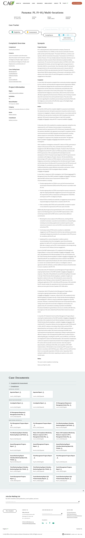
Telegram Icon (78, 501)
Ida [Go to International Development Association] (75, 534)
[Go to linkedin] (43, 523)
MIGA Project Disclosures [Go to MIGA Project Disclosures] (72, 514)
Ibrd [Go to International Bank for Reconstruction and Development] (73, 534)
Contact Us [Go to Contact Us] (79, 528)
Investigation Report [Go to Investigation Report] (19, 405)
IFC (9, 98)
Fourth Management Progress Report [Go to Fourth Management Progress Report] (65, 469)
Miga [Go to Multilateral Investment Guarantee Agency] (79, 534)
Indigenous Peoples (13, 75)
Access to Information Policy (15, 81)
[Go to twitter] (46, 523)
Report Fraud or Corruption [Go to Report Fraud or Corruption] (72, 517)
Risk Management (13, 71)
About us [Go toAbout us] (18, 3)
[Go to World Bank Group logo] (66, 534)
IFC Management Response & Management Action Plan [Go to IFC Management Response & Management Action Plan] (65, 405)
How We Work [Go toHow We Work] (26, 3)
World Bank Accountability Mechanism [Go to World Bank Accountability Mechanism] (74, 515)
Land (10, 77)
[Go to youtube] (53, 523)
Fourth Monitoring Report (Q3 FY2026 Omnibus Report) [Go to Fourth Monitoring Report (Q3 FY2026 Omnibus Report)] (42, 478)
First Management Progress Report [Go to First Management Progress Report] (19, 425)
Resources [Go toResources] (40, 3)
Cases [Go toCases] (33, 3)
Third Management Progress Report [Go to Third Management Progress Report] (42, 458)
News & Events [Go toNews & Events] (48, 3)
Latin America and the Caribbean (16, 93)
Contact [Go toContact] (56, 3)
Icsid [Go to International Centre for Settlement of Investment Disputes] (81, 534)
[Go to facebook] (49, 523)
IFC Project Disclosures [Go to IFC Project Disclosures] (71, 512)
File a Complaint (77, 3)
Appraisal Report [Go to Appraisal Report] (19, 394)
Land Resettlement (13, 73)
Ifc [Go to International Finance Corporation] (76, 534)
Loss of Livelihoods (13, 79)
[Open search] (60, 3)
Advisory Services (12, 114)
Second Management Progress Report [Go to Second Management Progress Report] (19, 447)
